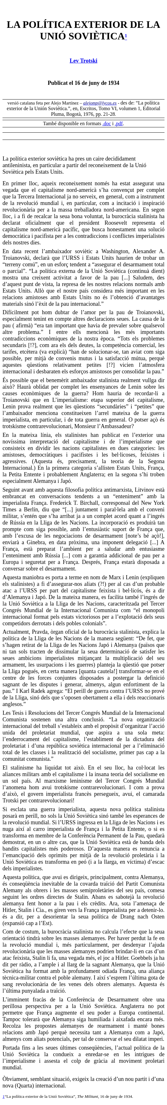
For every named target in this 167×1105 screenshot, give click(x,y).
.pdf (119, 123)
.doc (107, 123)
